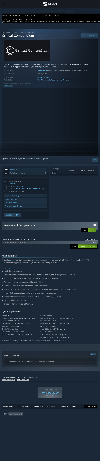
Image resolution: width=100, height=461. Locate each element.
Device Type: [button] (41, 422)
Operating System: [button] (9, 422)
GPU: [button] (30, 422)
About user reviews (8, 381)
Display (73, 411)
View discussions (11, 204)
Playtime (63, 411)
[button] (10, 419)
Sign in (4, 160)
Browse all (91, 241)
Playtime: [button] (59, 419)
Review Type (8, 411)
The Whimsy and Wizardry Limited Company (53, 81)
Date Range (50, 411)
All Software (6, 34)
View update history (12, 197)
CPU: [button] (21, 422)
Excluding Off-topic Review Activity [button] (39, 419)
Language (37, 411)
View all (92, 356)
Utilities (14, 34)
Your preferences (23, 381)
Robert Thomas (43, 79)
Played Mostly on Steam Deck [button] (77, 419)
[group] (50, 420)
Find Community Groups (13, 207)
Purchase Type (23, 411)
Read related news (11, 201)
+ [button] (11, 87)
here (43, 363)
